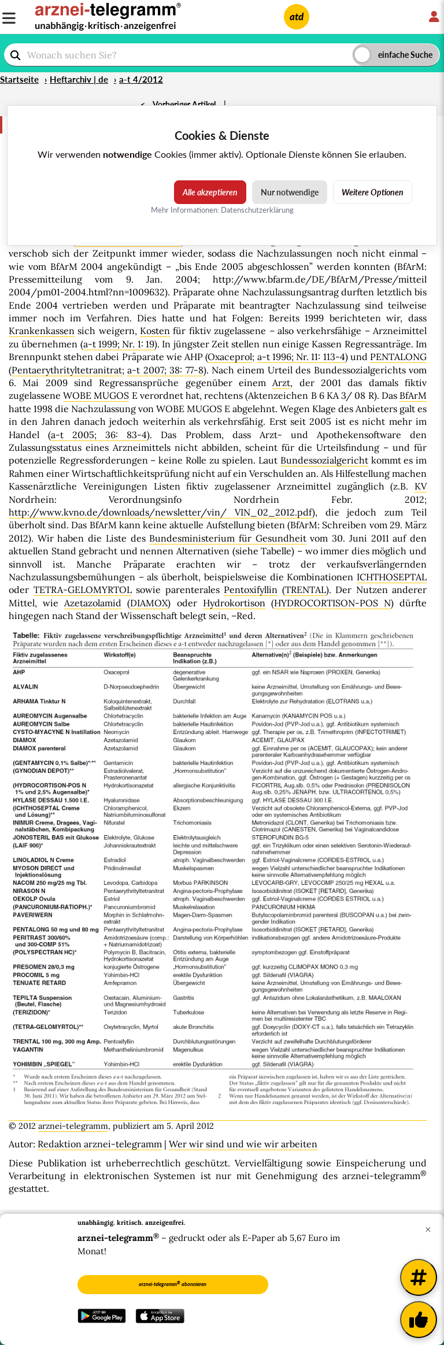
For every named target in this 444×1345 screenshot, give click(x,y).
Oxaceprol (230, 356)
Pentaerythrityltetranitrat (67, 370)
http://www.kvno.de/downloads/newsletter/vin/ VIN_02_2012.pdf (160, 512)
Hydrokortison (234, 603)
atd (297, 16)
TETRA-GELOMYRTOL (83, 589)
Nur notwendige (290, 192)
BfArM (413, 395)
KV (421, 486)
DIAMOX (149, 603)
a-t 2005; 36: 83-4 (99, 434)
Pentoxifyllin (251, 589)
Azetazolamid (92, 603)
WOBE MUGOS (96, 395)
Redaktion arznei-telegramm (100, 1144)
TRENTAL (305, 589)
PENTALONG (398, 356)
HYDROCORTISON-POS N (332, 603)
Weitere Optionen (373, 192)
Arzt (281, 382)
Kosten (155, 330)
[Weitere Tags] (418, 1277)
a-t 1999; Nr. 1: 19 (118, 344)
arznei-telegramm (73, 1126)
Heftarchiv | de (79, 79)
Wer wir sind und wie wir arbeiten (243, 1144)
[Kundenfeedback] (418, 1319)
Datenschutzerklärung (257, 209)
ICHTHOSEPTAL (392, 577)
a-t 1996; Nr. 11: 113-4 (301, 356)
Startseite (19, 79)
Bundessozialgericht (324, 460)
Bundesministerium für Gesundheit (227, 538)
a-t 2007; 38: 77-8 (165, 370)
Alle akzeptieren (210, 192)
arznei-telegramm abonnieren (172, 1283)
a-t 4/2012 (141, 79)
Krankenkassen (42, 330)
